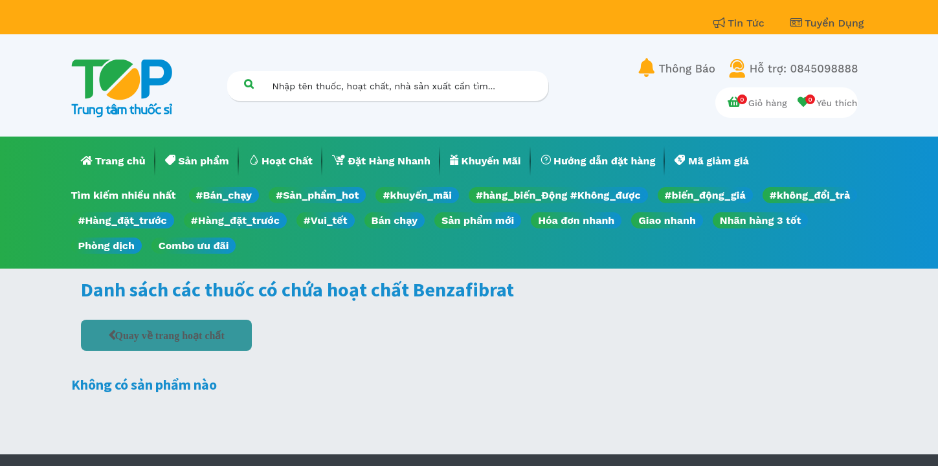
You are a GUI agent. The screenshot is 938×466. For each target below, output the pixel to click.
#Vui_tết (326, 220)
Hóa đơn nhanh (576, 220)
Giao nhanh (667, 220)
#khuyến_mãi (417, 195)
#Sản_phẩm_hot (317, 195)
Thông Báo (687, 68)
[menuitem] (113, 161)
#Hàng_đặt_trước (122, 220)
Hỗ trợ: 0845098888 (804, 68)
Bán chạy (395, 220)
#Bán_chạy (224, 195)
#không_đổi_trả (810, 195)
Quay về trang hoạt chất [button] (170, 335)
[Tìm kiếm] (249, 83)
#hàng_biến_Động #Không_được (558, 195)
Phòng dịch (106, 245)
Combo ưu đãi (194, 245)
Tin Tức (740, 23)
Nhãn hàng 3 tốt (760, 220)
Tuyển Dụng (827, 23)
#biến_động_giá (705, 195)
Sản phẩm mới (477, 220)
